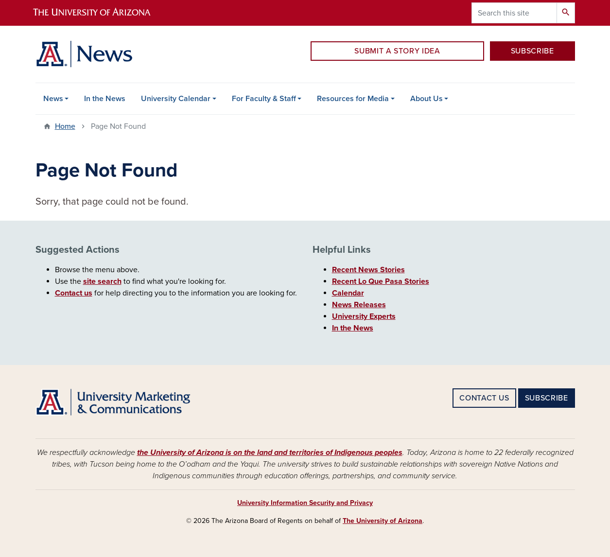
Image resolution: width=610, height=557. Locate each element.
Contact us (73, 293)
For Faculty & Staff (264, 99)
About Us (426, 99)
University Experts (364, 316)
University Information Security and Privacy (305, 503)
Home (65, 126)
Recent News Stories (368, 270)
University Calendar (175, 99)
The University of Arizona (382, 521)
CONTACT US (484, 398)
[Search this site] (514, 12)
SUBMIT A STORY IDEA (397, 51)
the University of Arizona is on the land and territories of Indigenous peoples (269, 452)
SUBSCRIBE (532, 51)
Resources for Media (353, 99)
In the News (104, 99)
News (53, 99)
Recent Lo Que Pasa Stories (380, 281)
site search (102, 281)
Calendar (348, 293)
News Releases (359, 305)
